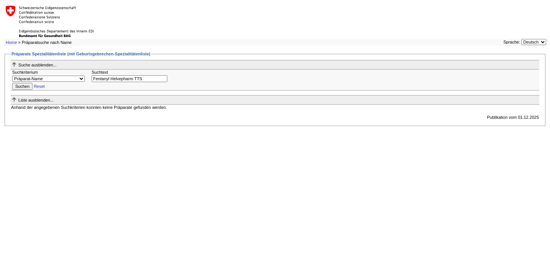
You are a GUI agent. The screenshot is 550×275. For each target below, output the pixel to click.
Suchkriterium (25, 72)
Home (11, 42)
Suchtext (100, 72)
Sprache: (511, 42)
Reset (39, 86)
